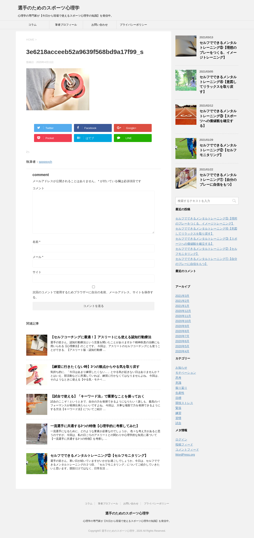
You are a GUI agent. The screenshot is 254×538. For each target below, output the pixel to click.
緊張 (178, 408)
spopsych (45, 161)
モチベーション (185, 372)
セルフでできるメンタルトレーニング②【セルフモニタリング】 (99, 455)
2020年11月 (183, 316)
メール (38, 257)
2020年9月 (182, 326)
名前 (36, 241)
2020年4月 (182, 351)
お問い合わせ (99, 24)
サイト (37, 272)
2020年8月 (182, 331)
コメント (38, 188)
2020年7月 (182, 336)
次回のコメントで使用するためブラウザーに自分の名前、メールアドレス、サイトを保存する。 (93, 295)
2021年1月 (182, 306)
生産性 (179, 393)
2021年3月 (182, 295)
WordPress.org (185, 454)
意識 (178, 382)
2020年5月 (182, 346)
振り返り (181, 387)
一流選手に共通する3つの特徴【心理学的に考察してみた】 (95, 426)
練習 (178, 413)
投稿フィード (184, 444)
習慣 (178, 418)
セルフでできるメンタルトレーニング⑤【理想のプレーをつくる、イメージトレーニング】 (218, 50)
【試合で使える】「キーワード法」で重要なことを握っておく (97, 396)
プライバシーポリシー (133, 24)
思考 (178, 377)
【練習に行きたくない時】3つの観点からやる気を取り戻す (95, 366)
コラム (32, 24)
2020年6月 (182, 341)
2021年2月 (182, 301)
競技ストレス (184, 403)
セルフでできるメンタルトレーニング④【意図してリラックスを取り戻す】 (218, 84)
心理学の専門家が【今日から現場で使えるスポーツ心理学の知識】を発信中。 (127, 521)
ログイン (181, 439)
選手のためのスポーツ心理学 (48, 8)
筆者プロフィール (66, 24)
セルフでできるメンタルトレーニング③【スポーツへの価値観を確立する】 (218, 118)
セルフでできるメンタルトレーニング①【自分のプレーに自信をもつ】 (218, 180)
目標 (178, 398)
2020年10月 (183, 321)
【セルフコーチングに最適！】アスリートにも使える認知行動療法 (100, 337)
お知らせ (181, 367)
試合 (178, 423)
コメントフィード (187, 449)
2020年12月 (183, 311)
